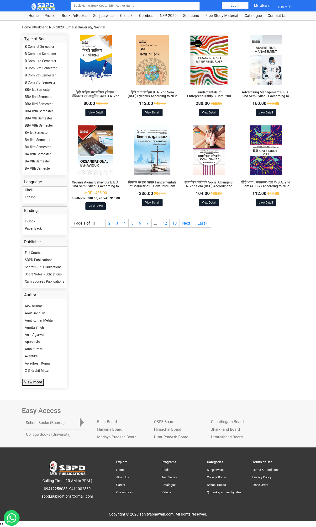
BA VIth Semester (38, 168)
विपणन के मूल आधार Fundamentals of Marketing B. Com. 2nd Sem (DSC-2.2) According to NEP (152, 186)
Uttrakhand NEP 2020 (48, 27)
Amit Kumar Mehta (39, 320)
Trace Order (260, 485)
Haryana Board (109, 429)
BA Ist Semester (37, 132)
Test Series (169, 477)
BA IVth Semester (38, 154)
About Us (122, 477)
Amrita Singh (34, 327)
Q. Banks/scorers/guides (224, 492)
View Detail (96, 112)
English (30, 197)
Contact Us (277, 16)
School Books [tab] (45, 422)
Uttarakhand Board (227, 437)
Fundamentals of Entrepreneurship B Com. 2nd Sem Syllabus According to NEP (209, 96)
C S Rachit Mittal (37, 370)
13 (174, 223)
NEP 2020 (168, 16)
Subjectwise (103, 16)
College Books (217, 477)
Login (235, 5)
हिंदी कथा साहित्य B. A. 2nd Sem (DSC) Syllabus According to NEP (152, 94)
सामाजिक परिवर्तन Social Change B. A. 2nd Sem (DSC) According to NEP (208, 186)
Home (33, 16)
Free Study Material (221, 16)
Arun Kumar (33, 349)
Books (166, 470)
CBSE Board (164, 421)
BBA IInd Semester (39, 97)
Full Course (33, 253)
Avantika (31, 356)
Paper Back (33, 228)
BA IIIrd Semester (38, 147)
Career (120, 485)
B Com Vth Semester (40, 75)
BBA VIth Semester (39, 125)
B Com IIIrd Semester (40, 61)
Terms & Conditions (265, 470)
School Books (216, 485)
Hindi (28, 190)
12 (165, 223)
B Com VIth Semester (41, 82)
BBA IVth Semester (39, 111)
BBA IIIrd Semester (39, 104)
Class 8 (126, 16)
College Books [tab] (48, 434)
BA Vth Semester (37, 161)
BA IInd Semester (37, 140)
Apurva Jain (33, 342)
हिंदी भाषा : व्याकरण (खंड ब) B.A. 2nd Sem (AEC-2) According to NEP (265, 184)
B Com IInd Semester (40, 54)
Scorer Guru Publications (43, 267)
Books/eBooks (74, 16)
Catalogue (253, 16)
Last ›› (203, 223)
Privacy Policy (261, 477)
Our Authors (124, 492)
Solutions (191, 16)
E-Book (30, 221)
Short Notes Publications (43, 274)
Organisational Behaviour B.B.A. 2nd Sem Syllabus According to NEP (96, 186)
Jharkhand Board (225, 429)
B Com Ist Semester (39, 46)
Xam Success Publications (44, 281)
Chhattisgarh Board (227, 421)
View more (33, 382)
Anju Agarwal (34, 335)
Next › (187, 223)
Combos (146, 16)
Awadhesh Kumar (38, 363)
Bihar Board (107, 421)
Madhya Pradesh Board (117, 437)
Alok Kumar (33, 306)
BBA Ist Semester (38, 89)
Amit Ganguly (35, 313)
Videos (166, 492)
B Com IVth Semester (41, 68)
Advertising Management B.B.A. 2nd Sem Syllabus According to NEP (266, 96)
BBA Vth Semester (38, 118)
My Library (261, 5)
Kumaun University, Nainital (85, 27)
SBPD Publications (39, 260)
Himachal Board (167, 429)
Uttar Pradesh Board (171, 437)
